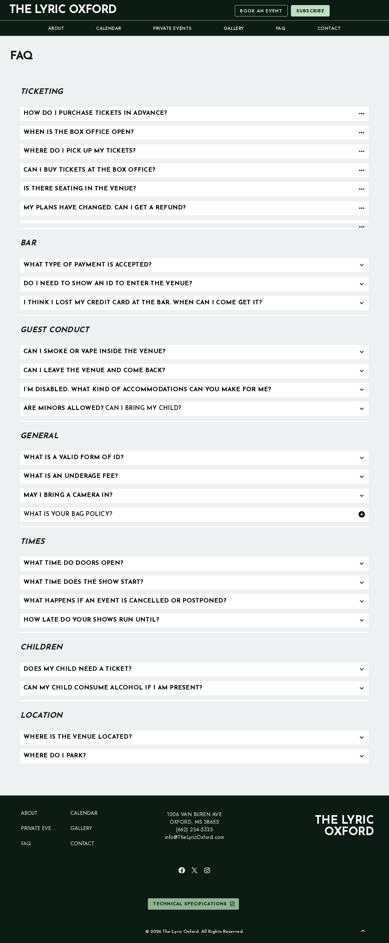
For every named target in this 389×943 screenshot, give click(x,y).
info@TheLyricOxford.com (194, 837)
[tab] (194, 114)
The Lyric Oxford (62, 10)
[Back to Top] (363, 931)
